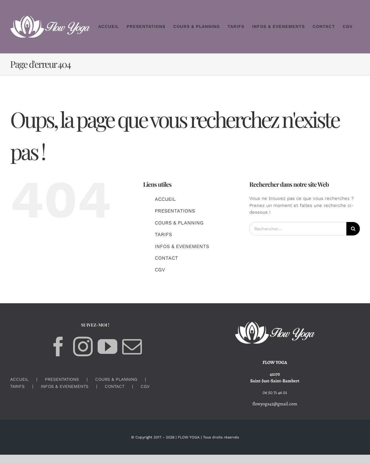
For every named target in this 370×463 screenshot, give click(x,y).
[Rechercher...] (297, 228)
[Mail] (132, 346)
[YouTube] (107, 346)
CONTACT (166, 258)
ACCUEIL (165, 199)
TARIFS (163, 234)
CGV (160, 270)
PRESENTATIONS (175, 211)
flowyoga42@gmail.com (274, 404)
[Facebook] (58, 346)
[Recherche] (353, 228)
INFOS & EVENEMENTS (182, 246)
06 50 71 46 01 (275, 392)
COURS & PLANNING (179, 223)
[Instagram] (83, 346)
